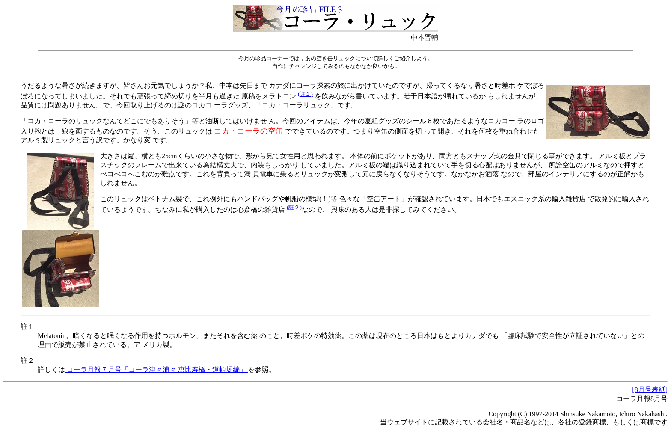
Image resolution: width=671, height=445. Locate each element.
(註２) (294, 207)
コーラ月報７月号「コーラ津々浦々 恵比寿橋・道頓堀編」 (156, 369)
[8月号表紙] (650, 389)
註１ (27, 326)
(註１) (305, 94)
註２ (27, 360)
